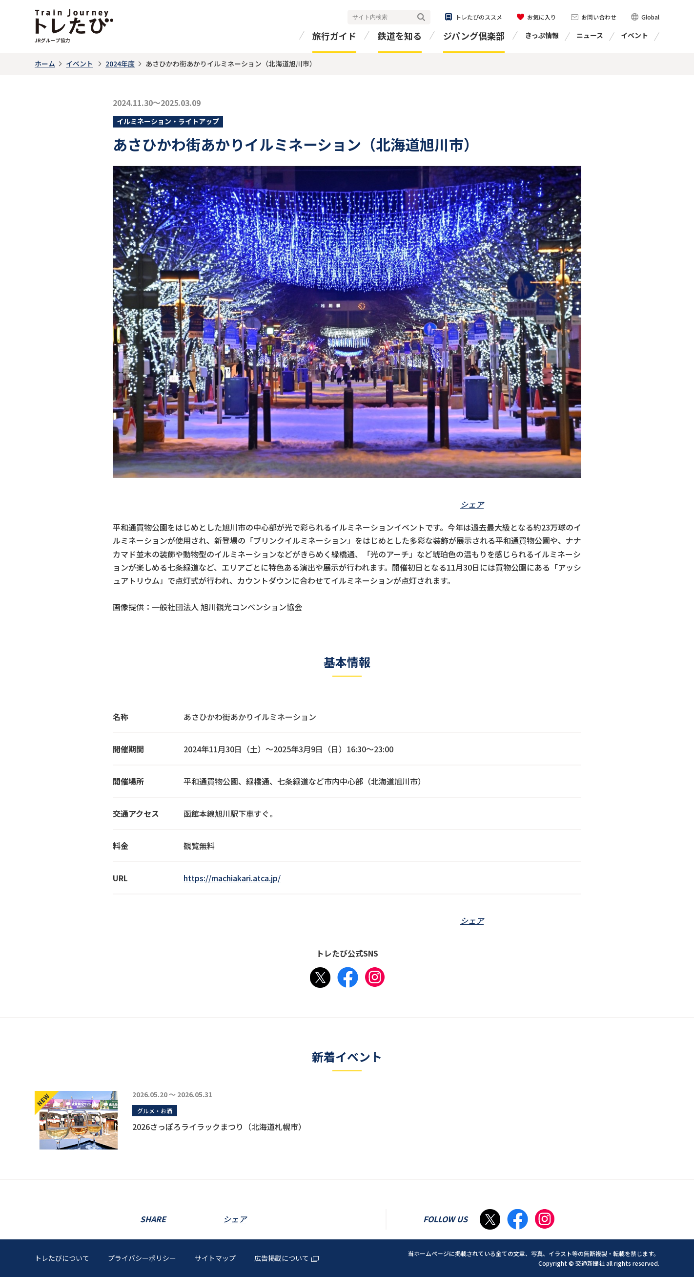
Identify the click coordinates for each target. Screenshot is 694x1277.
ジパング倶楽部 (474, 35)
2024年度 (120, 63)
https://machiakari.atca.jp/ (232, 878)
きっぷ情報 (542, 35)
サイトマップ (215, 1258)
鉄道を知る (400, 35)
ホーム (45, 63)
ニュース (589, 35)
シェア (472, 504)
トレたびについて (62, 1258)
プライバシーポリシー (142, 1258)
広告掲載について (286, 1258)
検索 (421, 17)
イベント (634, 35)
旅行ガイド (334, 35)
